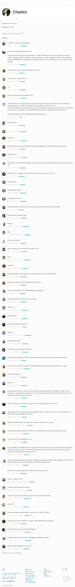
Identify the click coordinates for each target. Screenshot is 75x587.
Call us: (8, 581)
